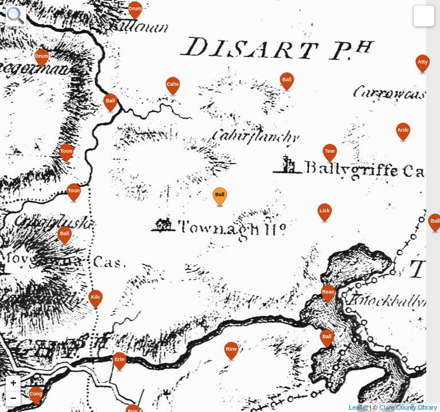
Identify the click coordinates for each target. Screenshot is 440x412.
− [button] (13, 399)
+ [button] (13, 383)
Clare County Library (408, 407)
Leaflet (358, 407)
